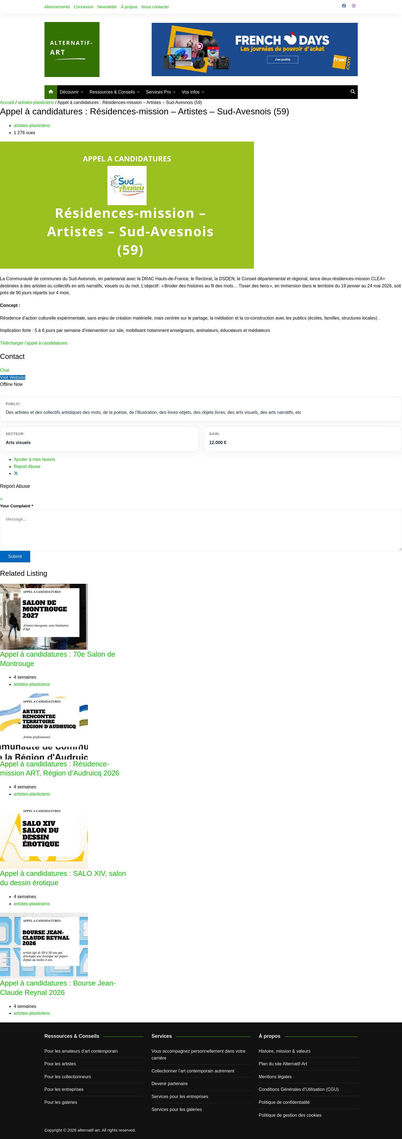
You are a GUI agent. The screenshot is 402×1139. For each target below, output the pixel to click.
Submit (15, 556)
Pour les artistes (60, 1063)
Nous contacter (155, 6)
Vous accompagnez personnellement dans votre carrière (199, 1055)
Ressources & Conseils (112, 92)
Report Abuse (27, 466)
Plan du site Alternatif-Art (283, 1063)
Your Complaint (16, 506)
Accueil (7, 102)
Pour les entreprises (64, 1089)
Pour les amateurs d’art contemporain (81, 1051)
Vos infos (190, 92)
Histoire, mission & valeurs (285, 1051)
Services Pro (158, 92)
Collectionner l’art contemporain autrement (193, 1071)
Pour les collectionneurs (68, 1076)
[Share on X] (16, 473)
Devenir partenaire (170, 1083)
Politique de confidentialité (284, 1102)
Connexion (84, 6)
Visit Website (12, 377)
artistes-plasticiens (36, 102)
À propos (129, 6)
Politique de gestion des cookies (290, 1115)
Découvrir (69, 92)
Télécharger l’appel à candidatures (33, 343)
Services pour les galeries (177, 1109)
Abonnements (57, 6)
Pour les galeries (61, 1102)
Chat (4, 370)
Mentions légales (275, 1076)
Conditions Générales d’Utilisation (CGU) (299, 1089)
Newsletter (107, 6)
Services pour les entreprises (180, 1096)
